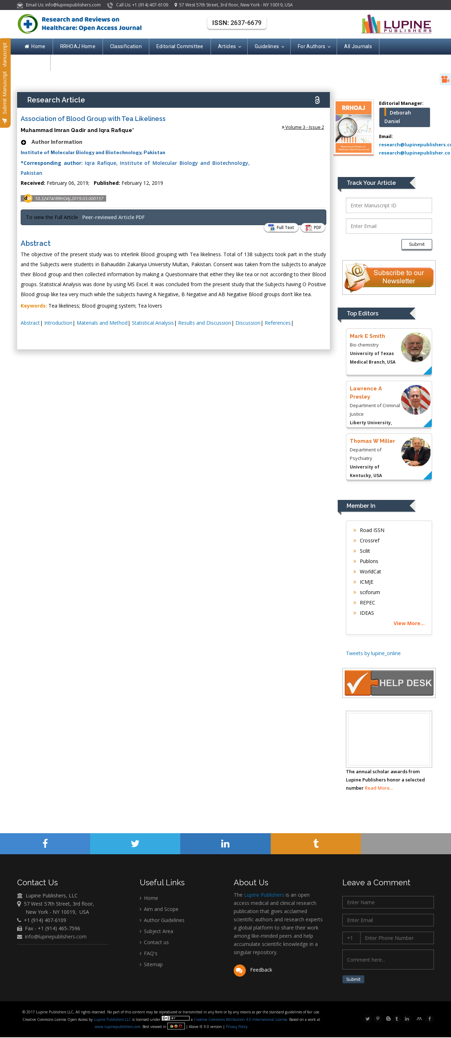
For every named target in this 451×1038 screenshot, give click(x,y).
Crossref (366, 540)
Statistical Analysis (153, 322)
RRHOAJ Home (77, 46)
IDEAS (363, 612)
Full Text (278, 228)
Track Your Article (371, 182)
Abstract (30, 322)
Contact (34, 62)
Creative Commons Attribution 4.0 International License (240, 1020)
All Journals (358, 46)
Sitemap (151, 964)
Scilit (361, 550)
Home (35, 46)
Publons (365, 561)
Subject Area (156, 931)
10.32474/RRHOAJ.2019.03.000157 (69, 198)
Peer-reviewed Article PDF (113, 217)
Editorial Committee (179, 46)
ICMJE (363, 581)
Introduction (58, 322)
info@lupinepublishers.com (56, 936)
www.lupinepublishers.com (117, 1027)
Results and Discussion (204, 322)
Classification (126, 46)
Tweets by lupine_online (373, 653)
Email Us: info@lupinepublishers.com (59, 5)
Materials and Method (102, 322)
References (278, 322)
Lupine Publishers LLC (113, 1020)
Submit (417, 244)
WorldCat (367, 571)
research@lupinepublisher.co (414, 153)
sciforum (366, 592)
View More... (409, 623)
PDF (312, 228)
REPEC (364, 602)
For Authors (314, 46)
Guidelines (269, 46)
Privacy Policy (236, 1027)
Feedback (253, 969)
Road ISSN (368, 530)
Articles (229, 46)
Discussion (247, 322)
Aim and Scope (159, 909)
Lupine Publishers (263, 894)
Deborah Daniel (397, 117)
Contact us (154, 942)
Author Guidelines (162, 920)
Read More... (379, 788)
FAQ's (148, 953)
